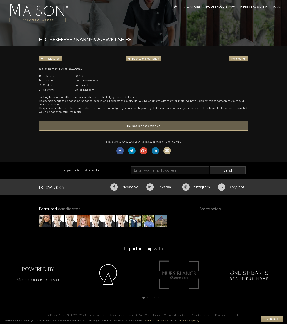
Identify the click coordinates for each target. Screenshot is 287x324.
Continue (272, 319)
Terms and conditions (176, 315)
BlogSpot (231, 187)
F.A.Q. (277, 6)
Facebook (124, 187)
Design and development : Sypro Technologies (134, 315)
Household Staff (220, 6)
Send (227, 170)
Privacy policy (222, 315)
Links (237, 315)
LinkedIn (158, 187)
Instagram (196, 187)
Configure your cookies (156, 320)
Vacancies (192, 6)
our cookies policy (189, 320)
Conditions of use (201, 315)
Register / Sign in (254, 6)
